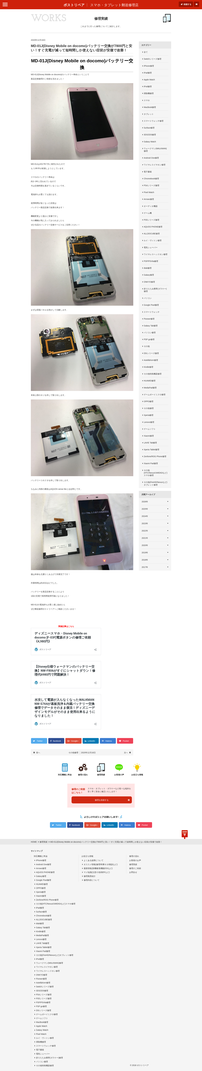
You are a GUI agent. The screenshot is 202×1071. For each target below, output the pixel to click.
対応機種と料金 (41, 856)
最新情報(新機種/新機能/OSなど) (98, 868)
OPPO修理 (148, 401)
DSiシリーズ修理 (151, 353)
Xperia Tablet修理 (151, 450)
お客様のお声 (135, 860)
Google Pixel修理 (151, 305)
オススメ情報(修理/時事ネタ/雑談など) (101, 864)
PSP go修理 (149, 339)
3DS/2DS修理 (150, 135)
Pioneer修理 (149, 319)
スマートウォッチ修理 (153, 121)
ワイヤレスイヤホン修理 (154, 165)
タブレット (149, 114)
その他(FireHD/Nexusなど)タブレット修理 (155, 483)
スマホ (147, 100)
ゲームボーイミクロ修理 (154, 395)
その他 (147, 346)
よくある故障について (93, 860)
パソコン (148, 298)
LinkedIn (91, 741)
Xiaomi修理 (149, 436)
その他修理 (149, 408)
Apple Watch (149, 80)
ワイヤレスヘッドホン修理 (155, 254)
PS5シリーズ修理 (151, 220)
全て (146, 52)
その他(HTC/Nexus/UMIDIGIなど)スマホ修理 (155, 472)
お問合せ (133, 872)
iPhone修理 (149, 66)
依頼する (187, 4)
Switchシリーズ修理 (152, 59)
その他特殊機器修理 (152, 374)
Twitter (40, 741)
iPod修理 (148, 86)
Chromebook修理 (151, 179)
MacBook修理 (150, 107)
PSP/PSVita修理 (151, 261)
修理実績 (133, 864)
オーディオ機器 (151, 206)
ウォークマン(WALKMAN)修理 (155, 150)
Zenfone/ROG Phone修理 (155, 456)
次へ (126, 753)
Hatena (108, 741)
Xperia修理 (148, 415)
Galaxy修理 (149, 275)
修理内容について (91, 880)
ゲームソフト (150, 429)
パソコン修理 (150, 333)
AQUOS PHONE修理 (153, 227)
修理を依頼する (102, 800)
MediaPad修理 (150, 388)
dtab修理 (148, 268)
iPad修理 (148, 73)
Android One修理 (151, 158)
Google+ (75, 741)
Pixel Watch (149, 192)
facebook (57, 741)
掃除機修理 (149, 93)
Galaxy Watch (150, 142)
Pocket (126, 741)
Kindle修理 (148, 367)
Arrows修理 (149, 199)
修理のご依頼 (135, 868)
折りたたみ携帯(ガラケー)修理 (155, 290)
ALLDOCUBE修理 (152, 234)
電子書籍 (148, 172)
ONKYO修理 (149, 282)
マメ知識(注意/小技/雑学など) (97, 872)
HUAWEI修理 (149, 381)
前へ (38, 753)
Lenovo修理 (149, 422)
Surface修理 (149, 128)
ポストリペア (74, 5)
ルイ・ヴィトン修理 (152, 240)
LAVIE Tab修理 (150, 443)
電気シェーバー (151, 247)
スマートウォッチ (151, 312)
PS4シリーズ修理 (151, 185)
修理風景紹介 (90, 876)
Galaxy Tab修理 (151, 326)
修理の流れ (134, 856)
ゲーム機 (148, 213)
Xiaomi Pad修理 (151, 463)
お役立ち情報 (87, 856)
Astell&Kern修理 (151, 360)
